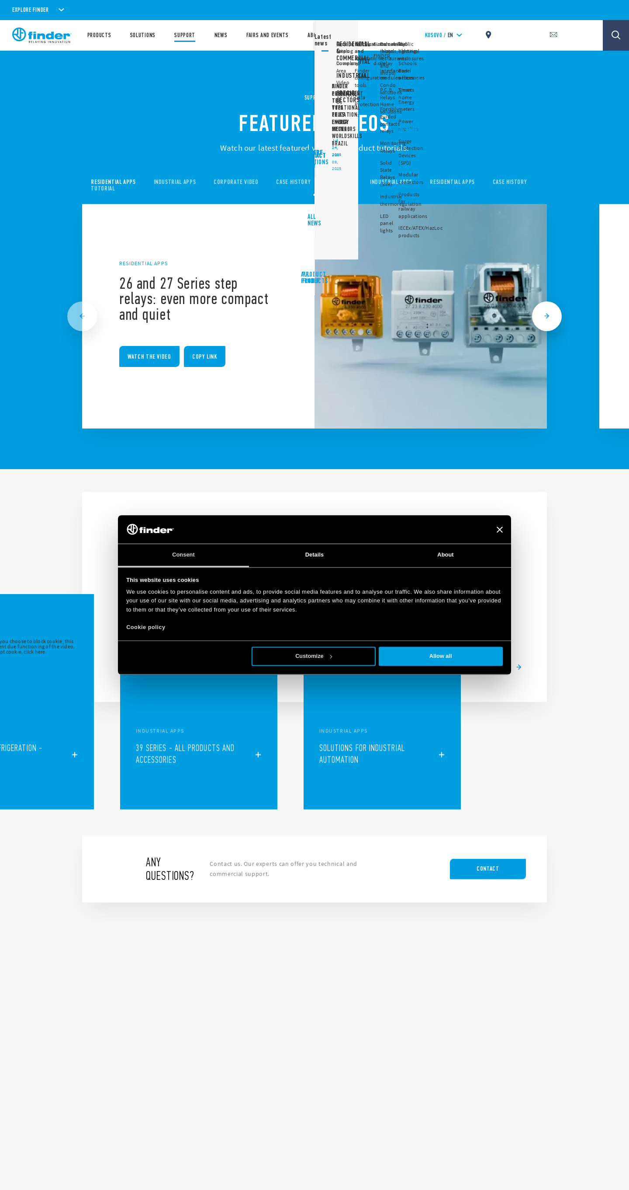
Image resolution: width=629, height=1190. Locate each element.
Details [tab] (314, 555)
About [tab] (445, 555)
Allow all (440, 656)
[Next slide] (547, 316)
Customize (313, 656)
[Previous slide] (82, 316)
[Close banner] (500, 529)
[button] (480, 679)
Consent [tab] (183, 555)
